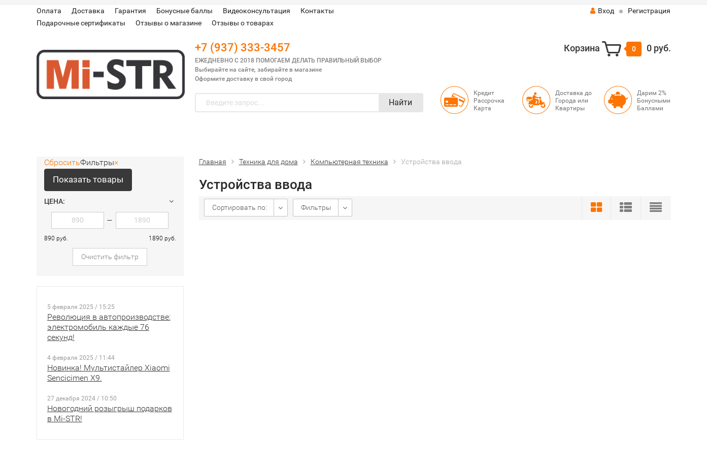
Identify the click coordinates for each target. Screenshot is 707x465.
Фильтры (316, 207)
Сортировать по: (239, 207)
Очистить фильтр (110, 257)
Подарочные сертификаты (81, 23)
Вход (602, 11)
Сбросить (62, 162)
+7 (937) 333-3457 (242, 47)
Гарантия (130, 11)
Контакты (317, 11)
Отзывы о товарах (243, 23)
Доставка (88, 11)
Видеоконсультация (256, 11)
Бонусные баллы (184, 11)
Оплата (49, 11)
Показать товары (88, 179)
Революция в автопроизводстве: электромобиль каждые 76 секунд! (109, 327)
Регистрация (649, 11)
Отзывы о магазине (168, 23)
